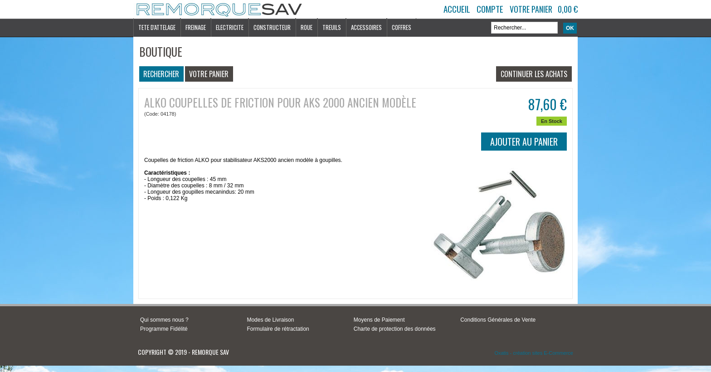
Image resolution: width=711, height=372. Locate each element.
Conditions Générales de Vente (498, 320)
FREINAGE (195, 27)
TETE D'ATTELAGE (156, 27)
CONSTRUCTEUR (272, 27)
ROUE (306, 27)
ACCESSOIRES (366, 27)
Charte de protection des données (395, 329)
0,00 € (568, 9)
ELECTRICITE (229, 27)
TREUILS (331, 27)
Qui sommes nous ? (164, 320)
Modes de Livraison (270, 320)
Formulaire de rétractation (278, 329)
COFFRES (401, 27)
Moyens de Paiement (379, 320)
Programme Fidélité (164, 329)
